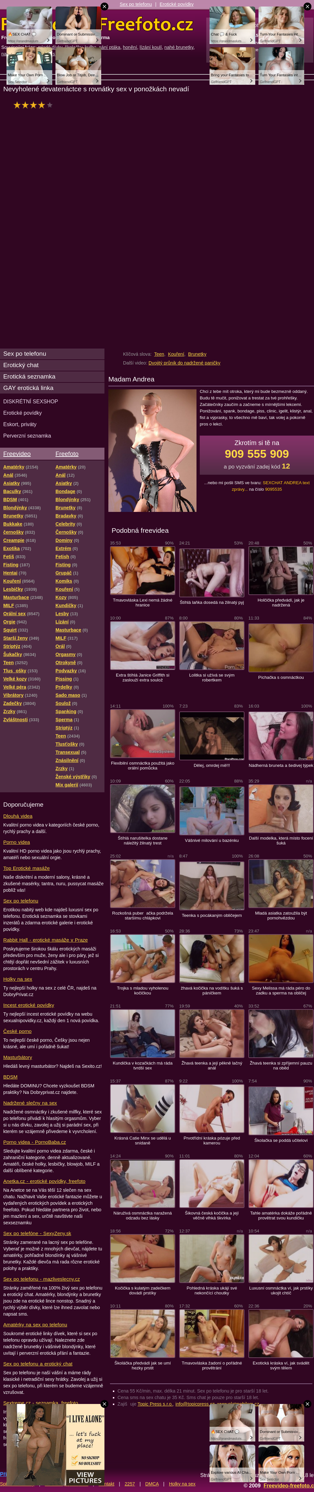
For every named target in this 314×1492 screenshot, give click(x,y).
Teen (159, 354)
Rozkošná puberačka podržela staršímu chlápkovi (142, 915)
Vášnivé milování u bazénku (212, 840)
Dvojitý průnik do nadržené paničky (184, 363)
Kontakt (106, 1483)
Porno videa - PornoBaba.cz (34, 1142)
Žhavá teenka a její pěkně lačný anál (211, 1065)
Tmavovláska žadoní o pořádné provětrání (212, 1365)
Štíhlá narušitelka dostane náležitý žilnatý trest (142, 840)
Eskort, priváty (20, 424)
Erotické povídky (177, 4)
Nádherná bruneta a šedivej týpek (281, 765)
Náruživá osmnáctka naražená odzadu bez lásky (143, 1215)
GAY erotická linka (28, 387)
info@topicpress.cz (195, 1404)
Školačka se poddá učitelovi (280, 1140)
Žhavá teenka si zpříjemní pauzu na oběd (281, 1065)
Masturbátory (17, 1057)
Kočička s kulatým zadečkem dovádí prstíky (142, 1290)
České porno (17, 1031)
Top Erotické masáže (26, 868)
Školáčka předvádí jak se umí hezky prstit (143, 1365)
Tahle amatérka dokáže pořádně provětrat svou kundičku (281, 1215)
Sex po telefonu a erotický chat (37, 1363)
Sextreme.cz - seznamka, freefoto (40, 1403)
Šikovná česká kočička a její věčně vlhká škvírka (212, 1215)
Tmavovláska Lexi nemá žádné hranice (142, 602)
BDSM (10, 1077)
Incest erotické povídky (28, 1005)
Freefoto (66, 453)
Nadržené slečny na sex (30, 1103)
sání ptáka (109, 47)
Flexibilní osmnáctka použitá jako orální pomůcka (142, 765)
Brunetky (197, 354)
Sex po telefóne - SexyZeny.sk (37, 1233)
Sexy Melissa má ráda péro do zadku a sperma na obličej (281, 990)
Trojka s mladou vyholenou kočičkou (142, 990)
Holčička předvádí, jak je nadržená (281, 602)
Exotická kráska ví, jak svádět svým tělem (281, 1365)
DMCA (152, 1483)
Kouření (176, 354)
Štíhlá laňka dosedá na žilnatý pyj (212, 602)
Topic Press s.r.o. (155, 1404)
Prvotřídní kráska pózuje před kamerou (212, 1140)
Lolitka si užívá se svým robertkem (211, 677)
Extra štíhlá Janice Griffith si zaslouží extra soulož (142, 677)
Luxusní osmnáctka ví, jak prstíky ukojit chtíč (281, 1290)
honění (130, 47)
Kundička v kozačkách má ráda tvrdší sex (142, 1065)
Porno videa (16, 842)
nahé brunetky (179, 47)
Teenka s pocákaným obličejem (212, 915)
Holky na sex (17, 979)
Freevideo (17, 453)
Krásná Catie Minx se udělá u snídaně (143, 1140)
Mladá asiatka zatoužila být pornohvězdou (281, 915)
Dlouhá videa (17, 816)
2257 (130, 1483)
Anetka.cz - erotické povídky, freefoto (44, 1181)
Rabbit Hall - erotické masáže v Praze (45, 940)
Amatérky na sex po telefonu (35, 1324)
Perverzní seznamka (27, 436)
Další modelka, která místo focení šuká (281, 840)
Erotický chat (21, 365)
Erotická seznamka (29, 376)
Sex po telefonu (136, 4)
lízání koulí (151, 47)
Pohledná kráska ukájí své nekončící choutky (212, 1290)
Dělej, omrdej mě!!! (212, 765)
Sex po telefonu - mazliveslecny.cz (41, 1279)
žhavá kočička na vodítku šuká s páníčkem (212, 990)
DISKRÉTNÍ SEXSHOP (30, 401)
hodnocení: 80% (35, 105)
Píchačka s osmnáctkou (281, 677)
